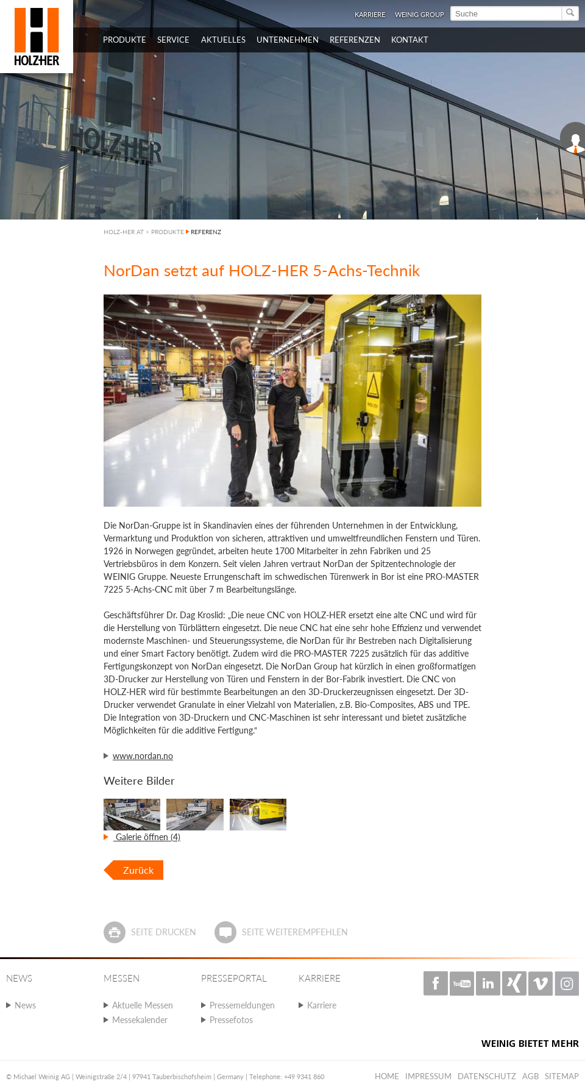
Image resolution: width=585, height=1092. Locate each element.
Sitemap (562, 1076)
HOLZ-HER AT (124, 231)
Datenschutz (487, 1076)
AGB (530, 1076)
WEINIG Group (419, 14)
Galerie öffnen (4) (146, 837)
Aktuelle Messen (142, 1005)
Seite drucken (163, 932)
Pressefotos (231, 1020)
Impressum (428, 1076)
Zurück (138, 870)
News (25, 1005)
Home (387, 1076)
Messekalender (140, 1020)
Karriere (370, 14)
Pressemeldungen (242, 1005)
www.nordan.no (143, 756)
